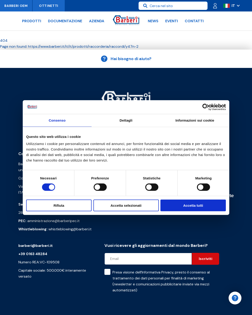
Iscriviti (205, 258)
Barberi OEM (16, 6)
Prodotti (31, 21)
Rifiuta (58, 205)
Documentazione (65, 21)
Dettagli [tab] (126, 120)
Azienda (96, 21)
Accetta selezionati (125, 205)
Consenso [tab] (57, 120)
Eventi (171, 21)
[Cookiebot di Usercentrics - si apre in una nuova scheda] (206, 106)
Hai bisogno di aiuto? (126, 58)
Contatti (194, 21)
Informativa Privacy (157, 272)
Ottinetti (48, 6)
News (153, 21)
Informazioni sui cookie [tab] (195, 120)
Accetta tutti (193, 205)
